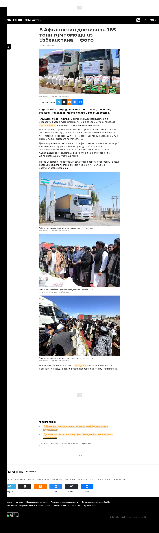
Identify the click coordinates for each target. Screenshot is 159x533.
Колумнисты (105, 479)
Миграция (70, 479)
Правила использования (36, 502)
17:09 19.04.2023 (46, 46)
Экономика (43, 479)
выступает (80, 365)
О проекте (7, 502)
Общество (57, 479)
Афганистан (86, 444)
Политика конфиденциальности (64, 502)
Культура (82, 479)
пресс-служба (47, 125)
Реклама (76, 506)
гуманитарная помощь (70, 444)
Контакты (19, 502)
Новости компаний (61, 506)
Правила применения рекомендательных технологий (26, 506)
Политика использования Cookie (96, 502)
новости (7, 479)
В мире (30, 479)
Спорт (93, 479)
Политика (44, 444)
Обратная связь (89, 506)
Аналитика (119, 479)
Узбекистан (55, 444)
